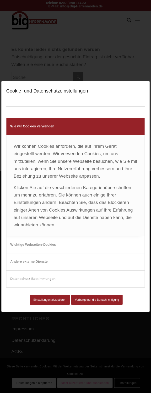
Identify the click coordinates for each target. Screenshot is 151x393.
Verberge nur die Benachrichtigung (97, 299)
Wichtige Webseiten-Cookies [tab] (33, 244)
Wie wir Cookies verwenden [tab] (32, 126)
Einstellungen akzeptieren (49, 299)
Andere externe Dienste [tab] (29, 261)
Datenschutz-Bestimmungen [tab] (32, 279)
